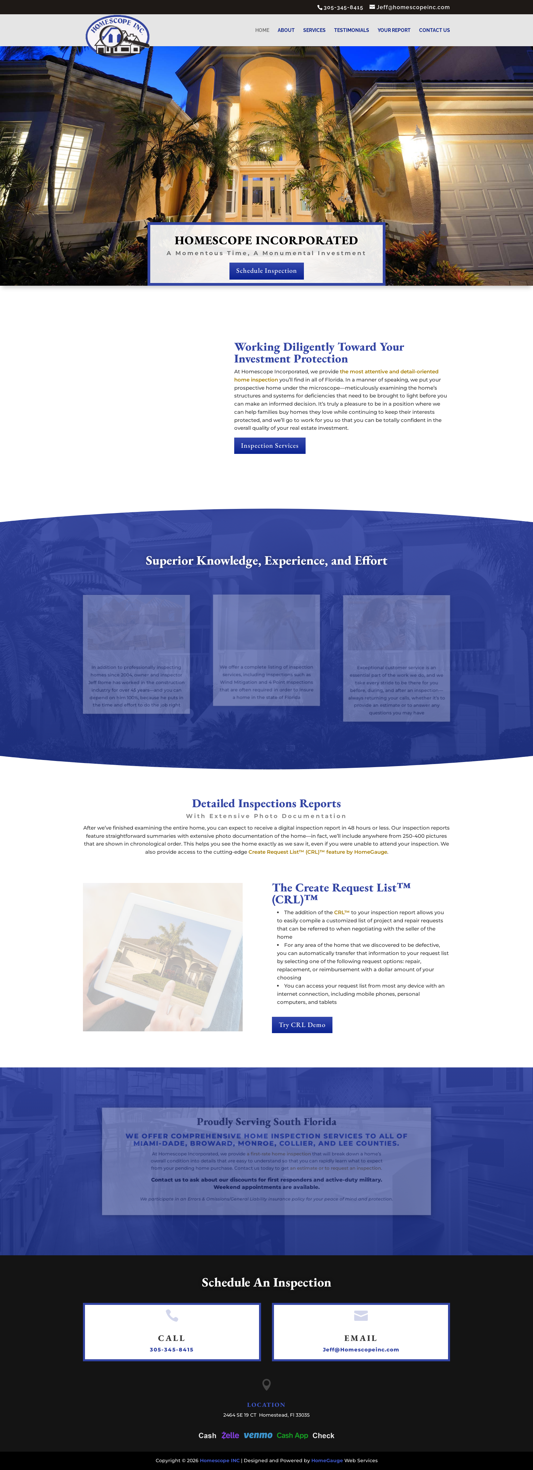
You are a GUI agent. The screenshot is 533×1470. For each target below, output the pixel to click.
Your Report (394, 30)
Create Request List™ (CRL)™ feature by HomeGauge (317, 852)
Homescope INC (220, 1460)
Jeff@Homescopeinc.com (361, 1349)
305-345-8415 (172, 1349)
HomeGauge (327, 1460)
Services (314, 30)
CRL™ (342, 912)
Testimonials (351, 30)
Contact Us (434, 30)
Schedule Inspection (266, 270)
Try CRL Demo (302, 1024)
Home (262, 30)
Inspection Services (270, 445)
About (286, 30)
